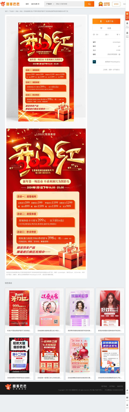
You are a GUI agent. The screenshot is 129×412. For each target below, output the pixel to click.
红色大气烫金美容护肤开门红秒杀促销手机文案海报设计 (19, 330)
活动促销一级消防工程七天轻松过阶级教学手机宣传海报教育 (49, 378)
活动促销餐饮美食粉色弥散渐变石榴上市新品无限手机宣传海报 (80, 378)
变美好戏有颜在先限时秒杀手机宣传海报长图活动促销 (110, 330)
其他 (17, 11)
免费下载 (106, 21)
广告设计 (11, 11)
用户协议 (104, 386)
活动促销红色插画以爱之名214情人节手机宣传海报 (49, 330)
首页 (27, 4)
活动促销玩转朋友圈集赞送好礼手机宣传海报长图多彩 (110, 378)
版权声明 (120, 386)
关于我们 (112, 386)
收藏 (102, 28)
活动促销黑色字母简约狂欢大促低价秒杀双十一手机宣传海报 (19, 378)
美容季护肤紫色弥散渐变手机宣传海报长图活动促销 (80, 330)
